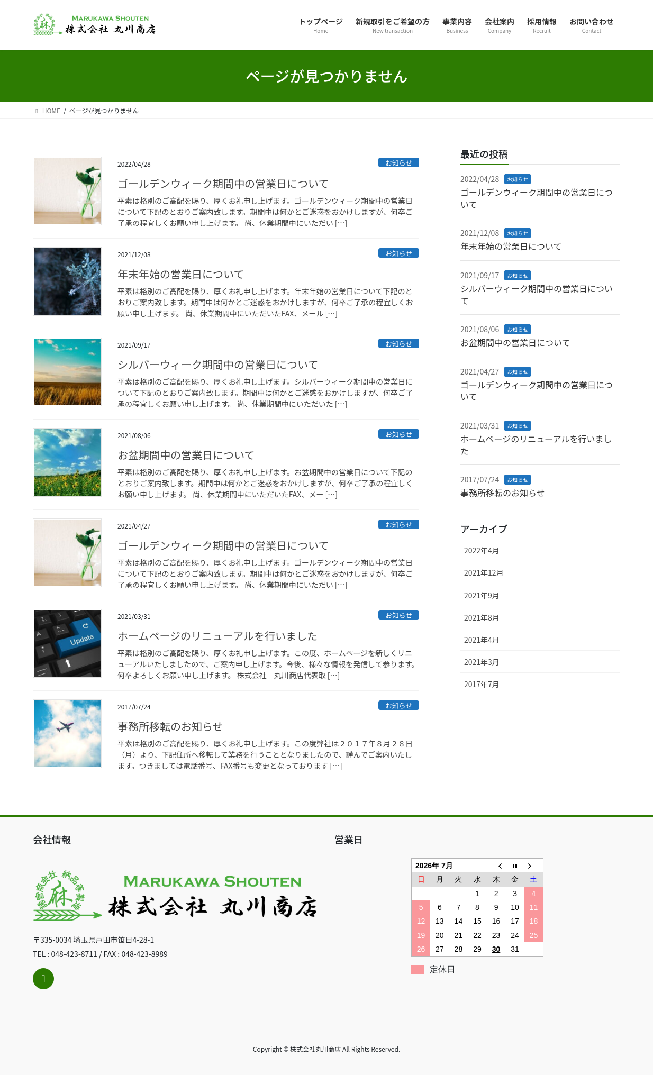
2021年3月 (482, 662)
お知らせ (398, 163)
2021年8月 (482, 617)
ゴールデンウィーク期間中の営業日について (223, 183)
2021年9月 (482, 595)
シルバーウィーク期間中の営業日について (217, 364)
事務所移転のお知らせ (170, 726)
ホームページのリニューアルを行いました (217, 635)
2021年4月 (482, 639)
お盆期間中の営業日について (186, 454)
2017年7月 (482, 684)
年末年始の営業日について (180, 273)
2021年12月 (484, 572)
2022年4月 (482, 550)
